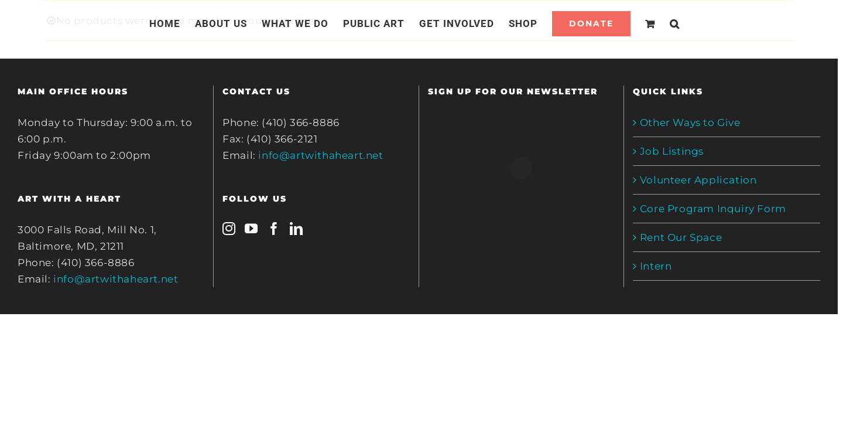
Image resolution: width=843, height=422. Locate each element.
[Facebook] (274, 228)
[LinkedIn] (296, 228)
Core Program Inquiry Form (713, 209)
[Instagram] (229, 228)
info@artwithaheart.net (115, 279)
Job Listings (672, 151)
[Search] (689, 23)
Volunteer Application (698, 180)
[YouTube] (251, 228)
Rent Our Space (681, 237)
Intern (656, 266)
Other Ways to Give (690, 122)
